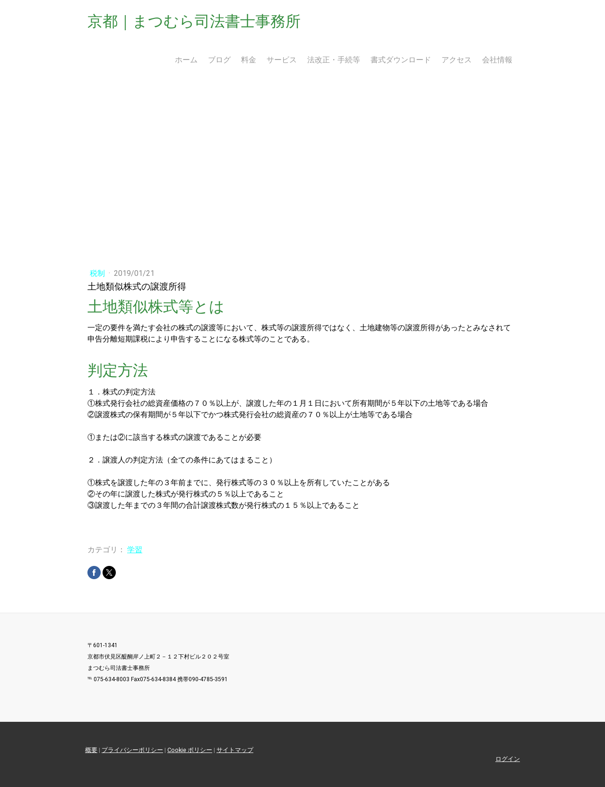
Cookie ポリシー (189, 749)
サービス (282, 59)
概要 (91, 749)
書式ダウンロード (401, 59)
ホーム (186, 59)
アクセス (456, 59)
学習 (134, 549)
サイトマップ (234, 749)
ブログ (219, 59)
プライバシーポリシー (132, 749)
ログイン (507, 758)
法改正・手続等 (333, 59)
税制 (98, 273)
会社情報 (497, 59)
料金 (248, 59)
